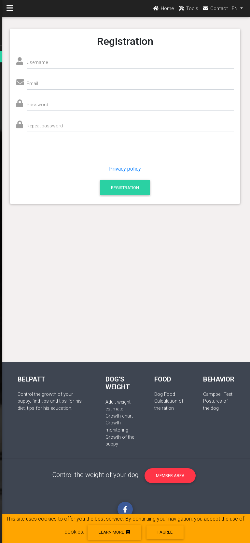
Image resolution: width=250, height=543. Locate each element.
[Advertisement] (125, 278)
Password (37, 104)
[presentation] (73, 152)
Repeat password (45, 125)
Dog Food (164, 394)
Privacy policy (125, 169)
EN (235, 10)
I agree (165, 532)
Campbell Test (217, 394)
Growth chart (119, 416)
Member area (170, 475)
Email (32, 83)
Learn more (114, 532)
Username (37, 62)
